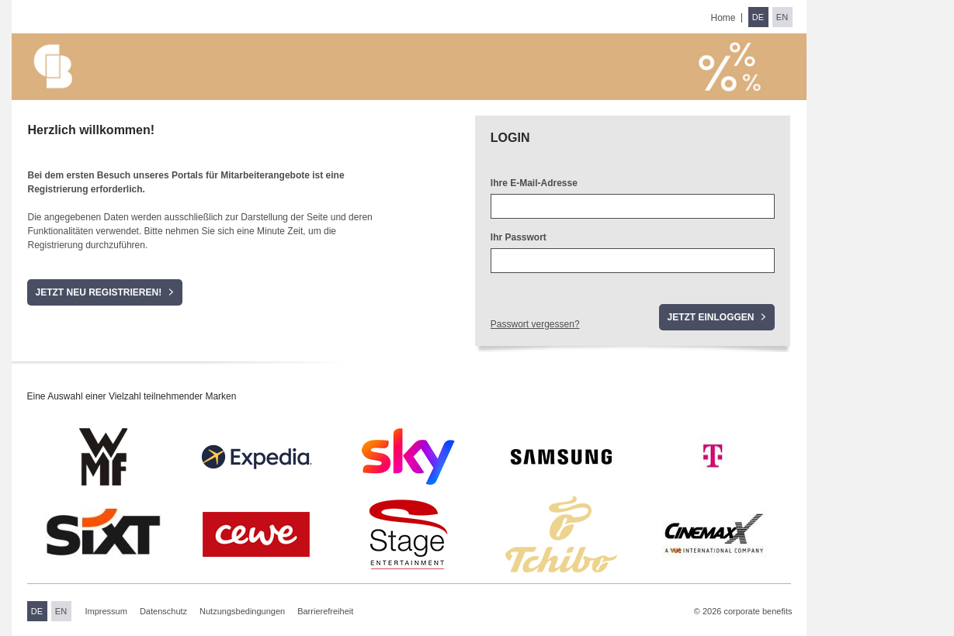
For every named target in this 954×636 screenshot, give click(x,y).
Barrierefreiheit (325, 611)
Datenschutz (163, 611)
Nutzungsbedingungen (242, 611)
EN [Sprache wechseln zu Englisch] (782, 17)
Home (722, 17)
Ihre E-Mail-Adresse (534, 183)
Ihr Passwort (518, 237)
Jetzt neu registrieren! (98, 292)
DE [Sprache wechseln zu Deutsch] (758, 17)
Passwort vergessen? (535, 324)
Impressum (106, 611)
